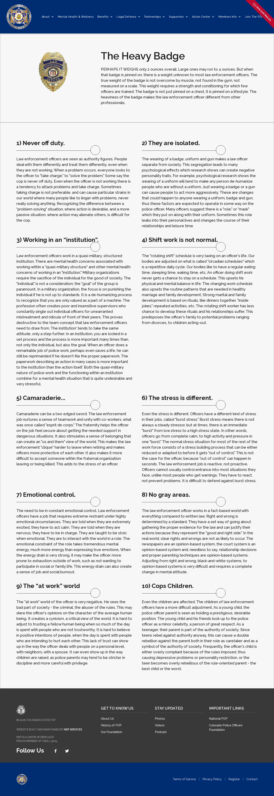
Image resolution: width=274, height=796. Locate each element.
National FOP (218, 718)
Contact (252, 779)
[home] (19, 17)
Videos (160, 725)
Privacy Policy (212, 779)
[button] (48, 16)
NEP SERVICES (73, 729)
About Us (107, 718)
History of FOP (111, 725)
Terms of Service (184, 779)
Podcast (161, 732)
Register (234, 779)
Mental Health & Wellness (76, 16)
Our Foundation (111, 732)
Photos (160, 718)
